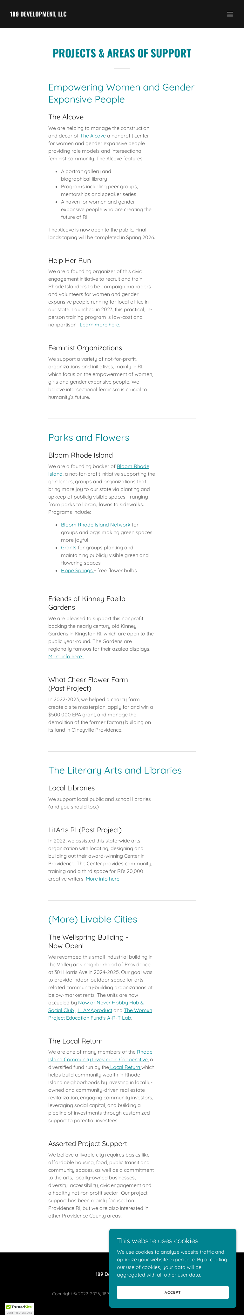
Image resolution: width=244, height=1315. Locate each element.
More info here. (66, 656)
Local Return (125, 1067)
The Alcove (93, 135)
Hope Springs (77, 570)
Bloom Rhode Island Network (96, 524)
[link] (38, 14)
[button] (230, 14)
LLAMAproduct (95, 1010)
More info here (102, 879)
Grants (69, 547)
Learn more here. (100, 324)
